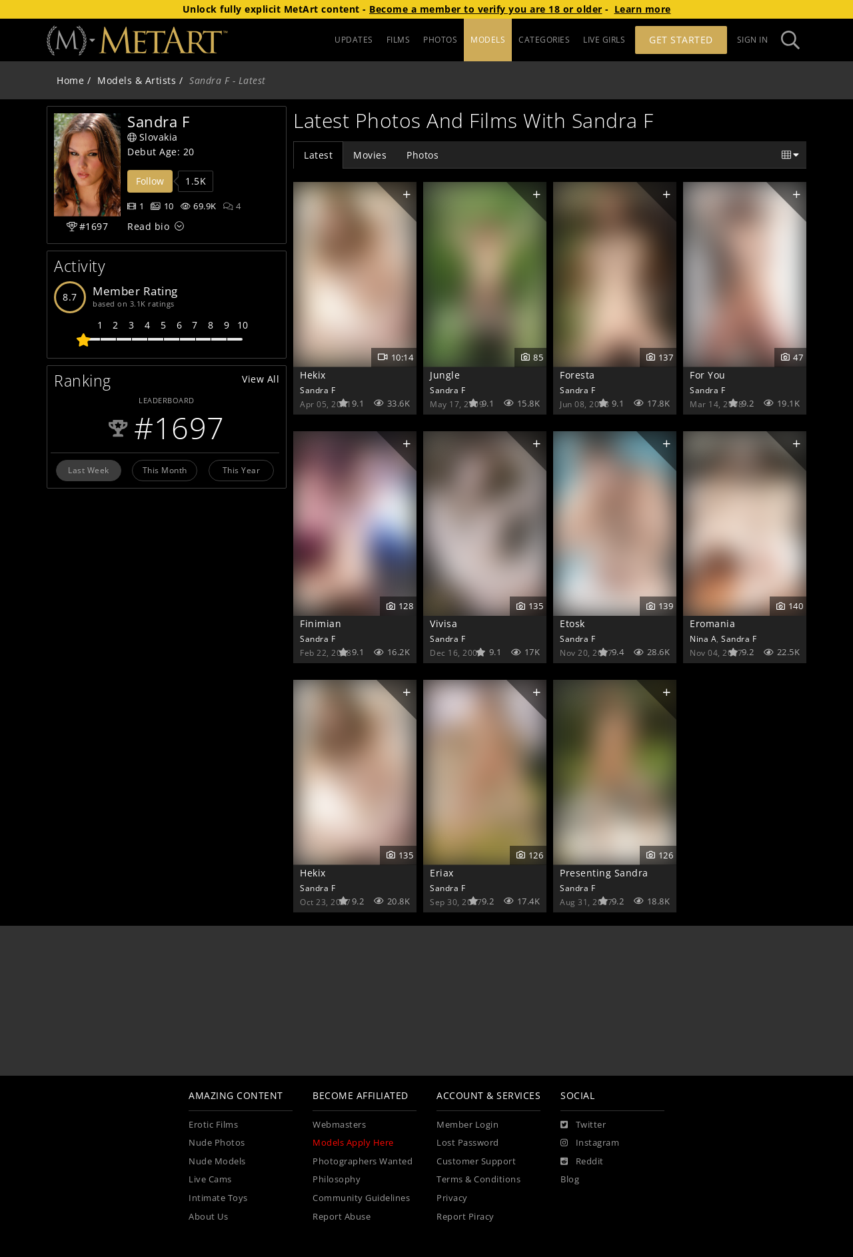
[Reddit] (582, 1162)
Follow (150, 181)
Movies (370, 155)
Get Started (681, 39)
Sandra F (317, 390)
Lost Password (467, 1142)
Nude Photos (217, 1142)
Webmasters (339, 1124)
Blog (569, 1179)
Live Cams (210, 1179)
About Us (208, 1216)
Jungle (445, 375)
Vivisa (443, 623)
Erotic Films (213, 1124)
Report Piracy (465, 1216)
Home (70, 80)
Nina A (703, 638)
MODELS (487, 39)
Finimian (320, 623)
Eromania (712, 623)
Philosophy (337, 1179)
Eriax (442, 872)
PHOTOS (440, 39)
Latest (318, 155)
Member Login (467, 1124)
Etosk (572, 623)
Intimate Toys (218, 1198)
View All (260, 379)
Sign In (752, 39)
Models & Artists (136, 80)
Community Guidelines (361, 1198)
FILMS (399, 39)
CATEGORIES (544, 39)
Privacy (452, 1198)
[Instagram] (589, 1143)
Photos (422, 155)
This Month (165, 470)
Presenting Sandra (604, 872)
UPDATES (354, 39)
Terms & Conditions (478, 1179)
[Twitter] (583, 1125)
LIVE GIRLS (604, 39)
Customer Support (476, 1161)
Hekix (313, 375)
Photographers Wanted (363, 1161)
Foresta (577, 375)
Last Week (88, 470)
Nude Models (217, 1161)
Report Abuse (342, 1216)
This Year (242, 470)
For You (708, 375)
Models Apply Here (353, 1142)
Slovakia (152, 137)
